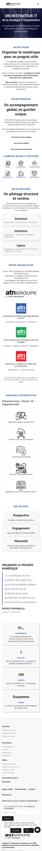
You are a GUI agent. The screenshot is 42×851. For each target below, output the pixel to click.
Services (5, 750)
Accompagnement (8, 747)
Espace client (7, 789)
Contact (31, 789)
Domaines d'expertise (9, 730)
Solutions (6, 726)
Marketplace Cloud (8, 770)
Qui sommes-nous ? (10, 778)
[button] (38, 4)
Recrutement (20, 789)
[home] (12, 4)
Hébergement (6, 753)
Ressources (6, 795)
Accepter (15, 830)
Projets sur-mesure (8, 736)
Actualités (6, 782)
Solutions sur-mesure (9, 733)
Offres (4, 760)
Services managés (8, 773)
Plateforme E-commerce (10, 767)
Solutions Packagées (9, 764)
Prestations (7, 743)
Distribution (6, 755)
